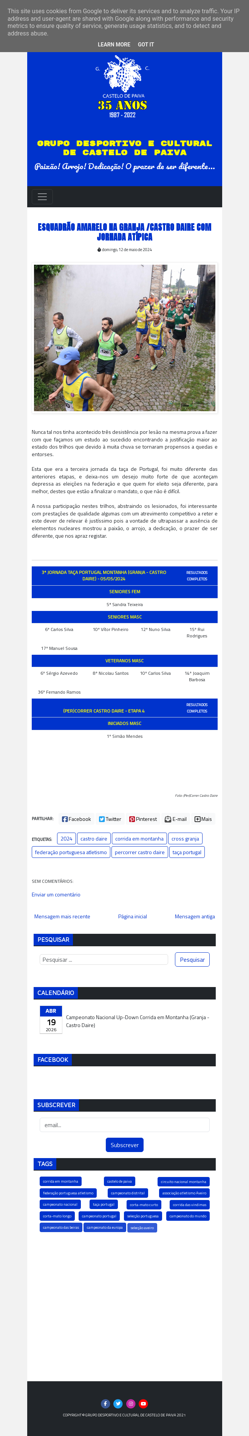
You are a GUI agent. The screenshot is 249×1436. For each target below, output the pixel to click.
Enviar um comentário (56, 894)
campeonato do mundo (188, 1216)
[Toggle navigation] (42, 196)
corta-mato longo (57, 1216)
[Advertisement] (125, 1306)
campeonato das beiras (61, 1227)
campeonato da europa (105, 1227)
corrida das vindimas (189, 1205)
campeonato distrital (128, 1193)
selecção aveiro (142, 1228)
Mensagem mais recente (62, 916)
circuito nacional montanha (183, 1182)
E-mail (176, 819)
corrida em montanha (139, 838)
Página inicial (132, 916)
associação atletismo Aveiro (184, 1193)
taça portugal (187, 852)
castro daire (93, 838)
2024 (66, 838)
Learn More (114, 45)
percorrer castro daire (140, 852)
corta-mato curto (144, 1205)
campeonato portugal (99, 1216)
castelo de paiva (119, 1181)
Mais (203, 819)
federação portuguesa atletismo (71, 852)
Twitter (110, 819)
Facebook (76, 819)
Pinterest (143, 819)
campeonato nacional (60, 1204)
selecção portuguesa (143, 1216)
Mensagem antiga (195, 916)
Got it (146, 45)
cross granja (185, 838)
